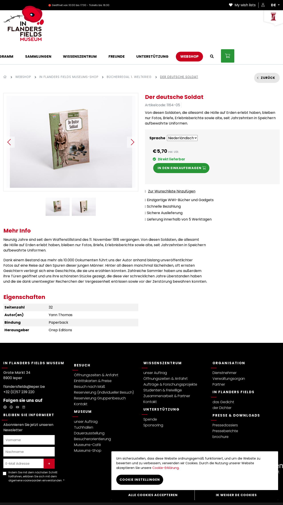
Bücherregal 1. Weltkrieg (129, 59)
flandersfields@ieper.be (24, 368)
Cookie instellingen (140, 480)
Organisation (229, 344)
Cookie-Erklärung (165, 468)
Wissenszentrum (162, 344)
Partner (219, 366)
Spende (150, 401)
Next (132, 123)
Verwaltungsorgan (229, 360)
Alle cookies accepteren (153, 495)
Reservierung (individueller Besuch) (104, 374)
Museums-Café (87, 426)
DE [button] (274, 5)
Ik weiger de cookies (236, 495)
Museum (83, 393)
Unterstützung (161, 391)
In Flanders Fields (234, 373)
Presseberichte (225, 412)
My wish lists (242, 5)
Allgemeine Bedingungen (56, 495)
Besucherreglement (91, 495)
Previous (9, 123)
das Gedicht (223, 383)
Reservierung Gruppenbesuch (100, 379)
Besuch (82, 347)
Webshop (23, 59)
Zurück (268, 59)
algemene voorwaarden (25, 462)
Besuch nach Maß (89, 368)
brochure (221, 418)
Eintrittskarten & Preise (93, 362)
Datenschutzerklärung (19, 495)
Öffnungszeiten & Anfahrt (96, 356)
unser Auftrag (86, 403)
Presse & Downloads (236, 397)
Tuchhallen (83, 409)
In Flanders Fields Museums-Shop (68, 59)
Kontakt (80, 385)
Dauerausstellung (89, 414)
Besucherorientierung (92, 420)
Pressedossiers (225, 406)
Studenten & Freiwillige (162, 371)
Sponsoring (153, 406)
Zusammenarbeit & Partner (166, 377)
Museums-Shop (87, 432)
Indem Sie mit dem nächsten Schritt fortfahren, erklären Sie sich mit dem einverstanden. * (36, 458)
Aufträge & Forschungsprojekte (170, 366)
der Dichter (222, 389)
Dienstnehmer (225, 354)
